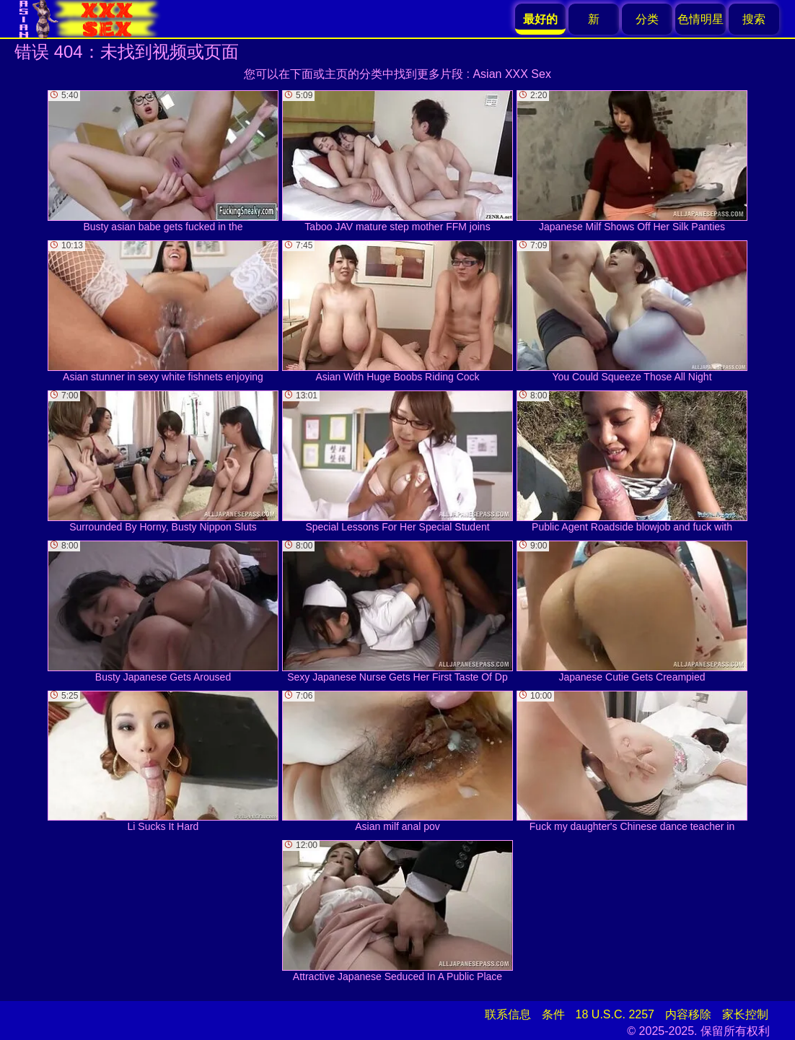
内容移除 (688, 1014)
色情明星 (700, 19)
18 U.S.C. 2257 (615, 1014)
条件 (553, 1014)
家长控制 (745, 1014)
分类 (647, 19)
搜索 (753, 19)
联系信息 (508, 1014)
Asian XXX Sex (512, 74)
